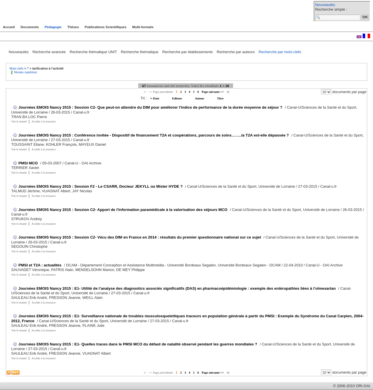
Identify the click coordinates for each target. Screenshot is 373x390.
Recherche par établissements (188, 52)
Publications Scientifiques (105, 27)
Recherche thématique (140, 52)
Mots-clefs (16, 68)
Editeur (177, 98)
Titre (220, 98)
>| (228, 91)
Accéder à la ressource (44, 121)
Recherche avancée (49, 52)
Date (156, 98)
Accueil (9, 27)
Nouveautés (325, 5)
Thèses (73, 27)
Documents (30, 27)
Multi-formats (142, 27)
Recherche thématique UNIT (94, 52)
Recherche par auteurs (236, 52)
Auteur (200, 98)
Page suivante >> (213, 91)
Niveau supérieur (25, 72)
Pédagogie (53, 27)
